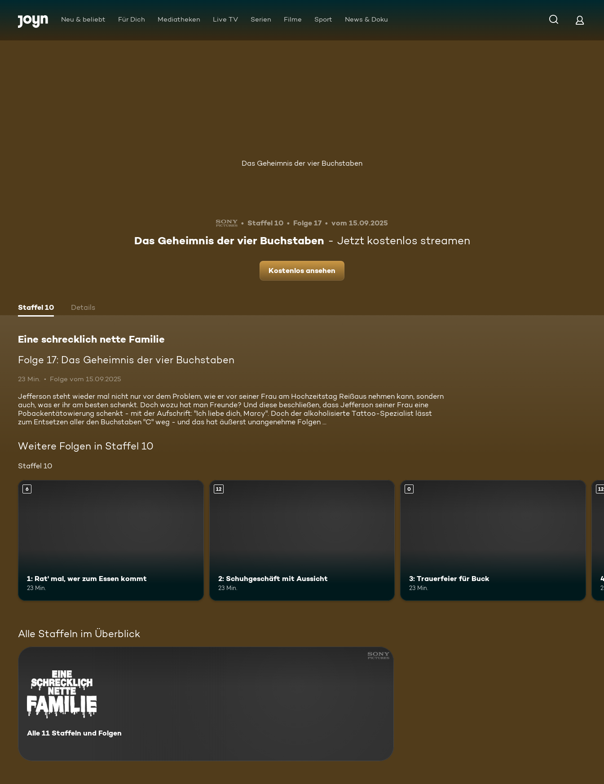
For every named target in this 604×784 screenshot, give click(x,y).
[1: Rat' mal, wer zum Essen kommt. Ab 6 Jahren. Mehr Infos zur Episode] (111, 540)
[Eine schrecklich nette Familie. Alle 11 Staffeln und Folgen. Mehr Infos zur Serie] (206, 704)
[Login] (580, 20)
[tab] (36, 308)
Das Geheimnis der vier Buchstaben (302, 163)
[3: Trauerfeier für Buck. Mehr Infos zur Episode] (493, 540)
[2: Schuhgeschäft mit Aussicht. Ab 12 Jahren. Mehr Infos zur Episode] (302, 540)
